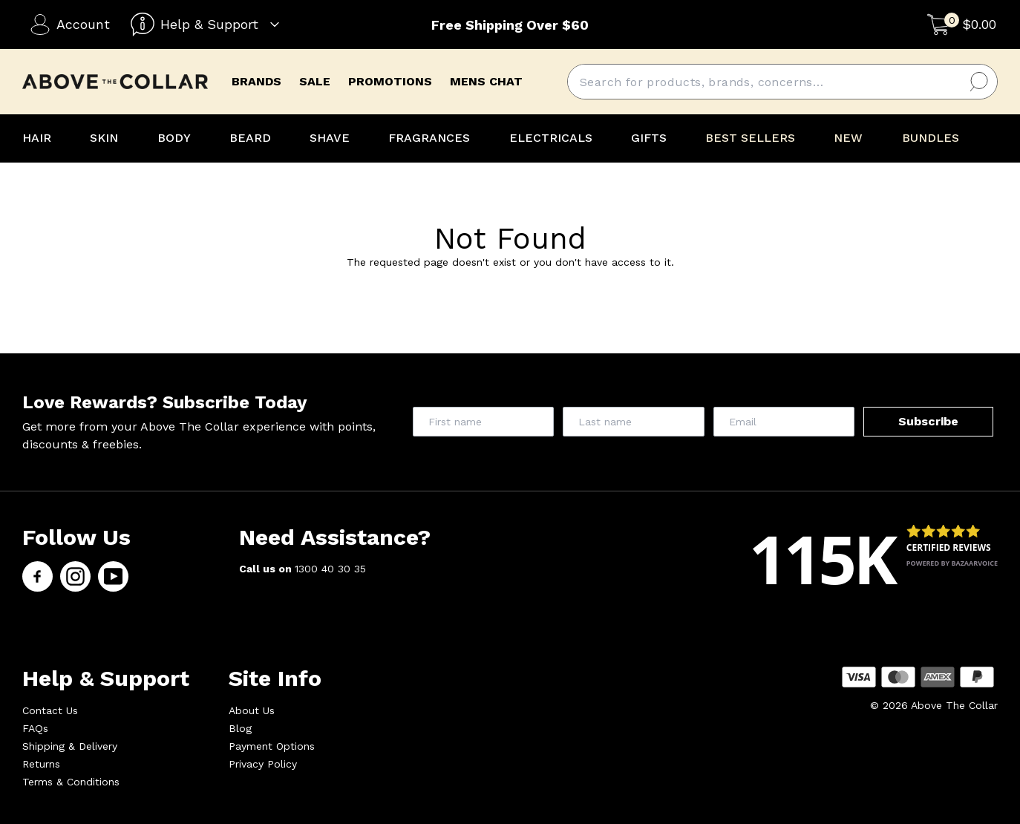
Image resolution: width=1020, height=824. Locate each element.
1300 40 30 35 (330, 569)
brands (256, 81)
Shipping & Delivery (69, 746)
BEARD (250, 138)
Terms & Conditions (71, 782)
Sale (314, 81)
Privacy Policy (263, 764)
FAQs (35, 728)
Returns (41, 764)
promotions (390, 81)
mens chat (486, 81)
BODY (174, 138)
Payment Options (272, 746)
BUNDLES (930, 138)
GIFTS (649, 138)
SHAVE (330, 138)
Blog (240, 728)
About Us (252, 710)
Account (70, 24)
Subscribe (928, 421)
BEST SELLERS (750, 138)
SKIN (104, 138)
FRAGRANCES (429, 138)
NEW (848, 138)
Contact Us (50, 710)
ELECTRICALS (550, 138)
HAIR (36, 138)
